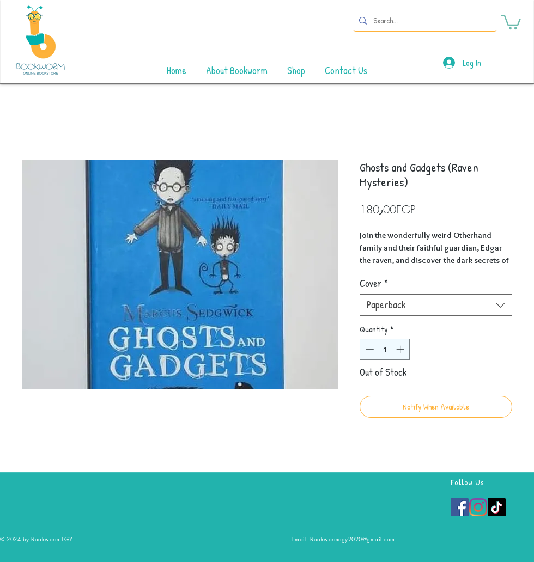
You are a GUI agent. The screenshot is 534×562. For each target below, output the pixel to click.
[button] (511, 21)
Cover (374, 284)
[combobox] (436, 305)
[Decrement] (368, 349)
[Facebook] (460, 507)
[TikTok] (497, 507)
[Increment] (401, 349)
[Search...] (424, 20)
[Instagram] (478, 507)
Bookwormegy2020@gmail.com (352, 539)
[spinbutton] (385, 349)
